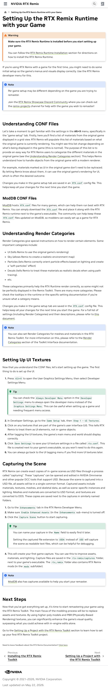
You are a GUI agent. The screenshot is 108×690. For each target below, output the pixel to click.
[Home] (5, 12)
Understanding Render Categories (50, 156)
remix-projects (21, 106)
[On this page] (102, 3)
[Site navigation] (5, 3)
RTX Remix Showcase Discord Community (43, 102)
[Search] (94, 3)
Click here (63, 645)
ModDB (7, 205)
